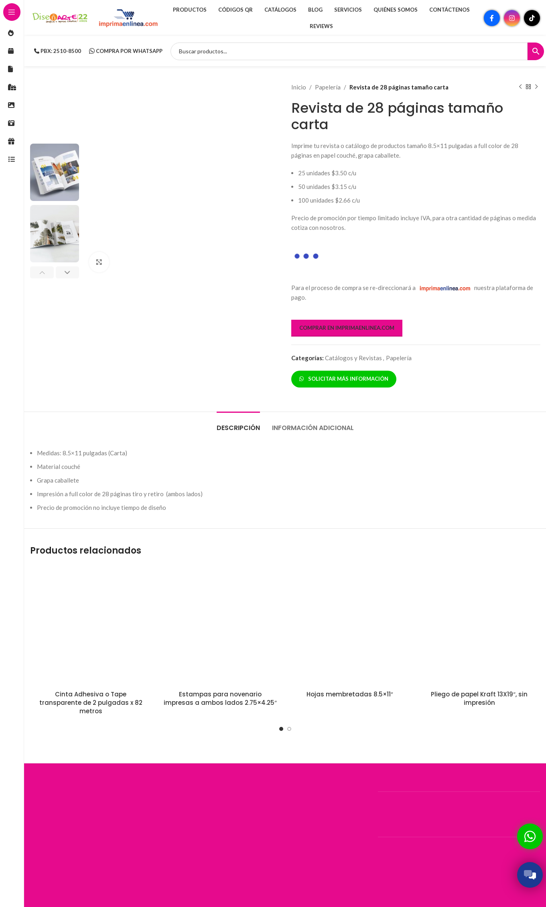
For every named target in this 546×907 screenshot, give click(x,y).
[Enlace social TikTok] (532, 18)
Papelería (328, 87)
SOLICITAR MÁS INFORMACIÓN (343, 378)
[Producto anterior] (520, 87)
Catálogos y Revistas (353, 357)
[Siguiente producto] (536, 87)
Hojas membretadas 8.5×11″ (349, 694)
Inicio (298, 87)
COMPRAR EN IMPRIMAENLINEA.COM (346, 328)
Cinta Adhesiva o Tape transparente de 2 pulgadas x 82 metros (90, 702)
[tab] (238, 424)
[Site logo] (60, 17)
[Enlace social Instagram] (512, 18)
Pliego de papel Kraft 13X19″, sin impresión (479, 698)
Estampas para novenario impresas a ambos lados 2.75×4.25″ (220, 698)
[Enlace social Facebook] (492, 18)
